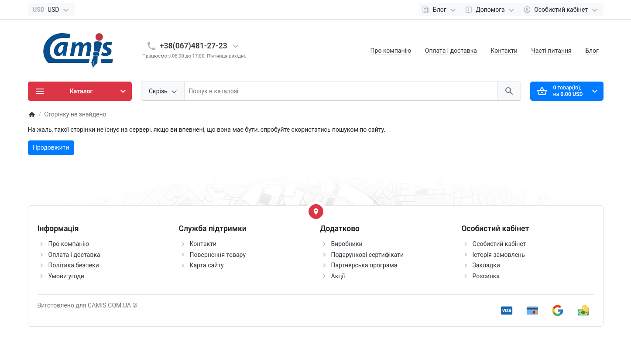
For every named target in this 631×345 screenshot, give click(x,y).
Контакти (504, 50)
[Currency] (51, 9)
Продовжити (51, 147)
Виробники (347, 243)
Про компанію (391, 50)
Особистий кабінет (499, 243)
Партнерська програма (364, 265)
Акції (338, 276)
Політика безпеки (73, 265)
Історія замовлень (499, 254)
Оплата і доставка (451, 50)
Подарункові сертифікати (367, 254)
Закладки (486, 265)
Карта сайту (207, 265)
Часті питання (551, 50)
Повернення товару (218, 254)
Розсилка (486, 276)
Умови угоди (66, 276)
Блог (592, 50)
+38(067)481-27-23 (193, 45)
